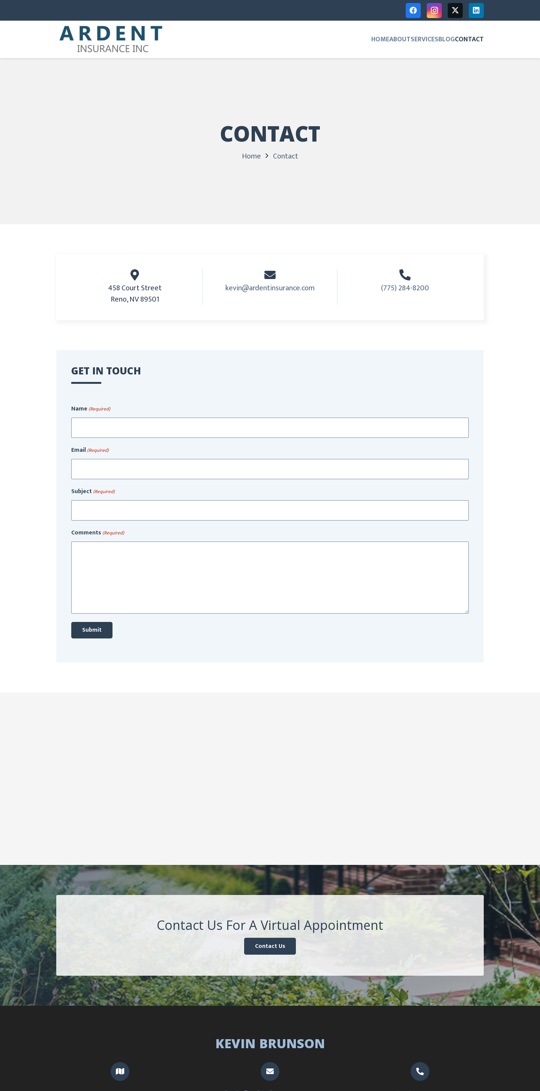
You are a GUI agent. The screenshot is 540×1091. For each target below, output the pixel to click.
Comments (97, 533)
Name (90, 409)
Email (90, 450)
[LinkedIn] (476, 10)
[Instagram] (434, 10)
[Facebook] (413, 10)
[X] (455, 10)
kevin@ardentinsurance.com (270, 288)
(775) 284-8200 (405, 288)
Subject (93, 491)
